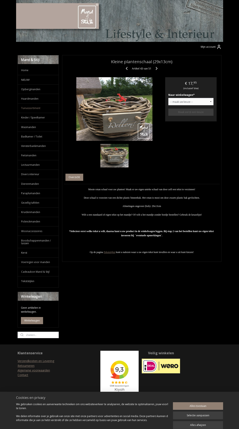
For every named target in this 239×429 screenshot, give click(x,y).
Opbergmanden (30, 89)
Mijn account (211, 46)
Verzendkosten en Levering (36, 361)
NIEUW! (25, 80)
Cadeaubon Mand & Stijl (35, 272)
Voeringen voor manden (35, 262)
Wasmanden (28, 127)
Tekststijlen (109, 252)
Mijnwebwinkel (163, 421)
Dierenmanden (30, 184)
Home (24, 70)
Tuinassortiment (30, 108)
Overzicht (74, 177)
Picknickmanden (30, 221)
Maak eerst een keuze (190, 112)
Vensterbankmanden (33, 146)
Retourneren (26, 366)
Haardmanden (29, 98)
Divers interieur (30, 174)
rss (111, 421)
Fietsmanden (28, 155)
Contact (23, 375)
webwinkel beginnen (127, 421)
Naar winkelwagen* (181, 95)
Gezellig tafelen (30, 202)
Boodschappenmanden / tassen (36, 242)
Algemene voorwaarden (34, 370)
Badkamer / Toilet (31, 136)
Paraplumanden (30, 193)
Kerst (24, 252)
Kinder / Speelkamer (33, 117)
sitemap (102, 421)
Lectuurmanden (30, 165)
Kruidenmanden (30, 212)
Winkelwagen (32, 320)
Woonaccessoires (31, 231)
